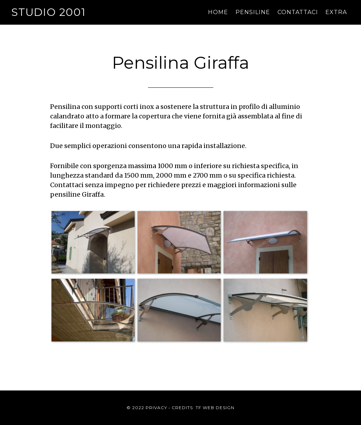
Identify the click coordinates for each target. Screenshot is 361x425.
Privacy (156, 407)
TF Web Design (215, 407)
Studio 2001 (48, 12)
